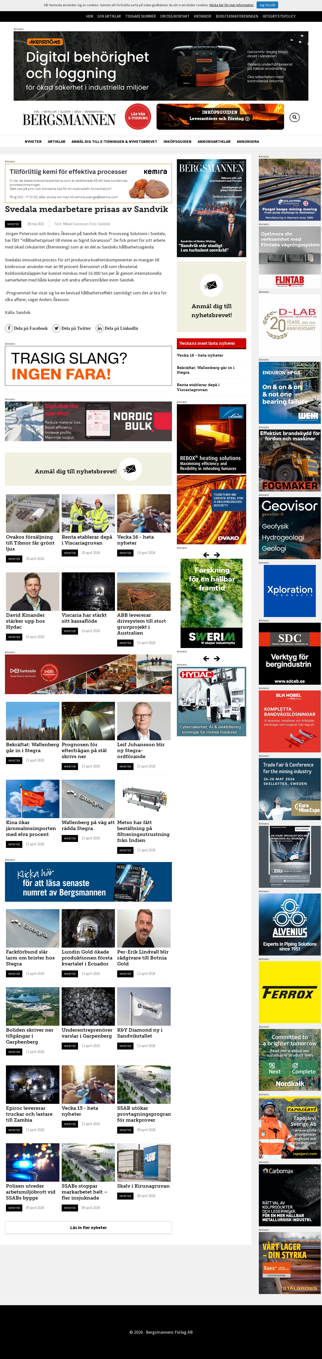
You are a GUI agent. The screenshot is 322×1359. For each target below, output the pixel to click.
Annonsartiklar (214, 141)
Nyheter (33, 141)
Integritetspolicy (279, 16)
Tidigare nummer (140, 16)
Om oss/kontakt (174, 16)
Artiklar (56, 141)
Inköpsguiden (177, 141)
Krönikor (202, 16)
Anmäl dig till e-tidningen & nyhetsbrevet (114, 141)
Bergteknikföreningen (237, 16)
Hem (89, 16)
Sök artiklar (109, 16)
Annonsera (248, 141)
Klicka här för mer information (231, 5)
